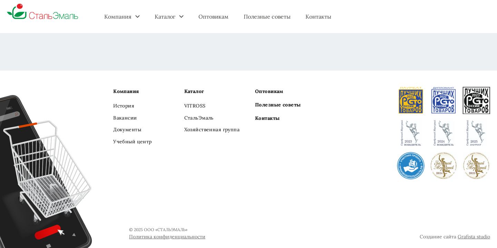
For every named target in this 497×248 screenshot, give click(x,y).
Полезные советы (267, 16)
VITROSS (195, 106)
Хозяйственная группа (212, 129)
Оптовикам (213, 16)
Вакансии (125, 118)
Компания (117, 16)
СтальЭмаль (199, 118)
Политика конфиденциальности (167, 237)
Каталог (165, 16)
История (123, 106)
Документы (127, 129)
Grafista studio (474, 237)
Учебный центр (132, 141)
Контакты (318, 16)
